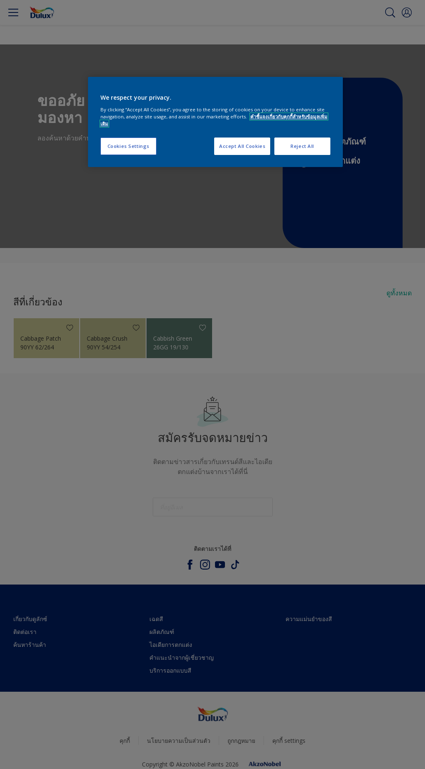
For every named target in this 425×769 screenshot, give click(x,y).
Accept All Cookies (242, 146)
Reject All (302, 146)
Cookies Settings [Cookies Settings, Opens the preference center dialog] (128, 146)
